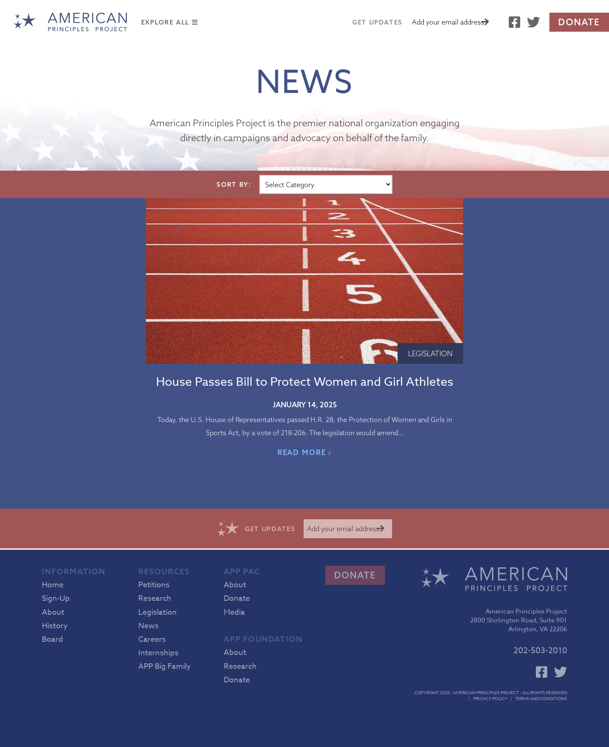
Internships (158, 653)
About (53, 612)
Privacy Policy (490, 698)
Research (154, 598)
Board (52, 639)
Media (234, 612)
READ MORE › (304, 452)
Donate (579, 21)
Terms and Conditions (541, 698)
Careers (152, 639)
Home (52, 585)
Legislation (430, 353)
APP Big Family (164, 666)
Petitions (154, 585)
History (55, 626)
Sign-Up (56, 598)
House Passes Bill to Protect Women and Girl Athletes (304, 382)
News (148, 626)
